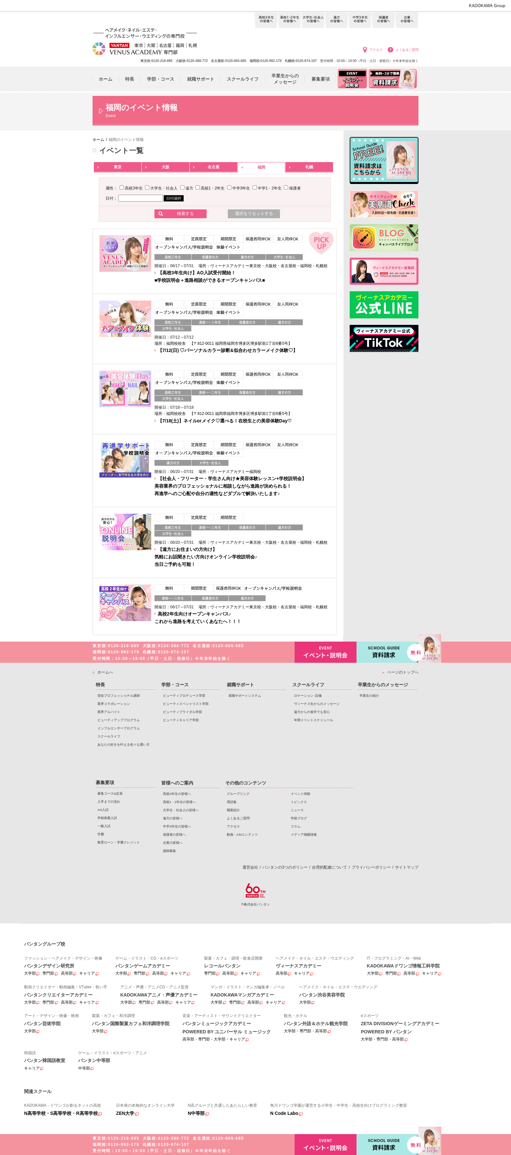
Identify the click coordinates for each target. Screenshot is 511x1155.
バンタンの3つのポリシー (285, 867)
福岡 (261, 167)
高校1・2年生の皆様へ (289, 20)
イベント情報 (300, 794)
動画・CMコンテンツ (242, 834)
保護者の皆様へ (383, 20)
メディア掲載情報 (304, 834)
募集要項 (105, 782)
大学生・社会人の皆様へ (313, 20)
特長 (100, 684)
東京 (118, 167)
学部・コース (175, 684)
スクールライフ (108, 736)
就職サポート (240, 684)
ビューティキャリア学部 (181, 720)
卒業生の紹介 (369, 695)
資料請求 (387, 651)
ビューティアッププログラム (118, 720)
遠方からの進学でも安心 (312, 712)
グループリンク (238, 794)
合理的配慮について (329, 867)
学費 (100, 834)
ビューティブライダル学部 (182, 712)
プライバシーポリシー (371, 867)
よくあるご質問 (407, 50)
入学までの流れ (108, 801)
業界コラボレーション (113, 704)
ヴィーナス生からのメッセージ (317, 704)
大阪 (165, 167)
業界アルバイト (108, 712)
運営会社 (250, 867)
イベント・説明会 (326, 652)
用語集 (232, 802)
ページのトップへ (402, 672)
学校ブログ (299, 818)
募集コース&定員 (110, 793)
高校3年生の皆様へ (266, 20)
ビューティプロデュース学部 (184, 695)
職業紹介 (233, 810)
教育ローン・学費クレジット (118, 842)
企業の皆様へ (406, 20)
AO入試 (103, 810)
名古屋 (213, 167)
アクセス (376, 50)
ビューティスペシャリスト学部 (186, 704)
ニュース (297, 810)
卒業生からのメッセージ (383, 684)
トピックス (299, 802)
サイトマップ (406, 867)
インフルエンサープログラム (118, 728)
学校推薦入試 (107, 818)
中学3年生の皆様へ (360, 20)
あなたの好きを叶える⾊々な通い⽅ (123, 744)
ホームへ (105, 672)
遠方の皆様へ (336, 20)
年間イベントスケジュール (313, 720)
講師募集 (169, 851)
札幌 (309, 167)
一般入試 (103, 826)
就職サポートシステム (244, 695)
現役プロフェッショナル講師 (118, 695)
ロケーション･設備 (308, 695)
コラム (295, 826)
